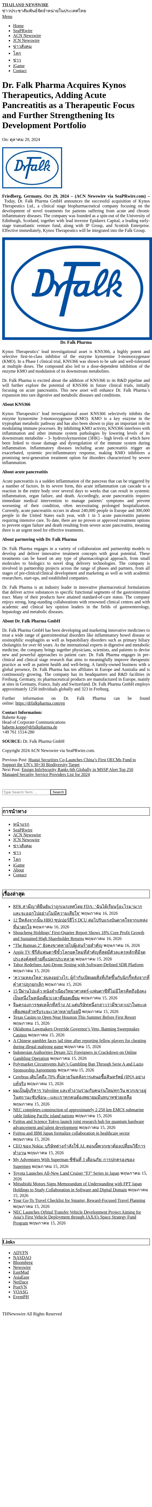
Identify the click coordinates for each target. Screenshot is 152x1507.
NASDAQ (22, 1257)
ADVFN (20, 1252)
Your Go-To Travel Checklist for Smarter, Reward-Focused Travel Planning (79, 1200)
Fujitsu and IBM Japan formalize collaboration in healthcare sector (71, 1133)
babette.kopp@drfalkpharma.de (29, 727)
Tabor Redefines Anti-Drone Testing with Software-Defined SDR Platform (78, 964)
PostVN (20, 1287)
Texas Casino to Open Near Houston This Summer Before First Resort (74, 1017)
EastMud (21, 1272)
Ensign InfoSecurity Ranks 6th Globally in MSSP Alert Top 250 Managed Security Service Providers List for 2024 (67, 772)
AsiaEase (21, 1277)
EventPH (21, 1296)
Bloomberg (23, 1262)
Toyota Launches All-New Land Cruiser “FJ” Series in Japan (66, 1173)
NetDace (20, 1282)
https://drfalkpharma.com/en (40, 703)
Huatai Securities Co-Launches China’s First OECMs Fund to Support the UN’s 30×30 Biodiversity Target (69, 762)
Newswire (22, 1267)
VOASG (20, 1292)
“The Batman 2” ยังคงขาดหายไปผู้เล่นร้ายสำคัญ (57, 945)
